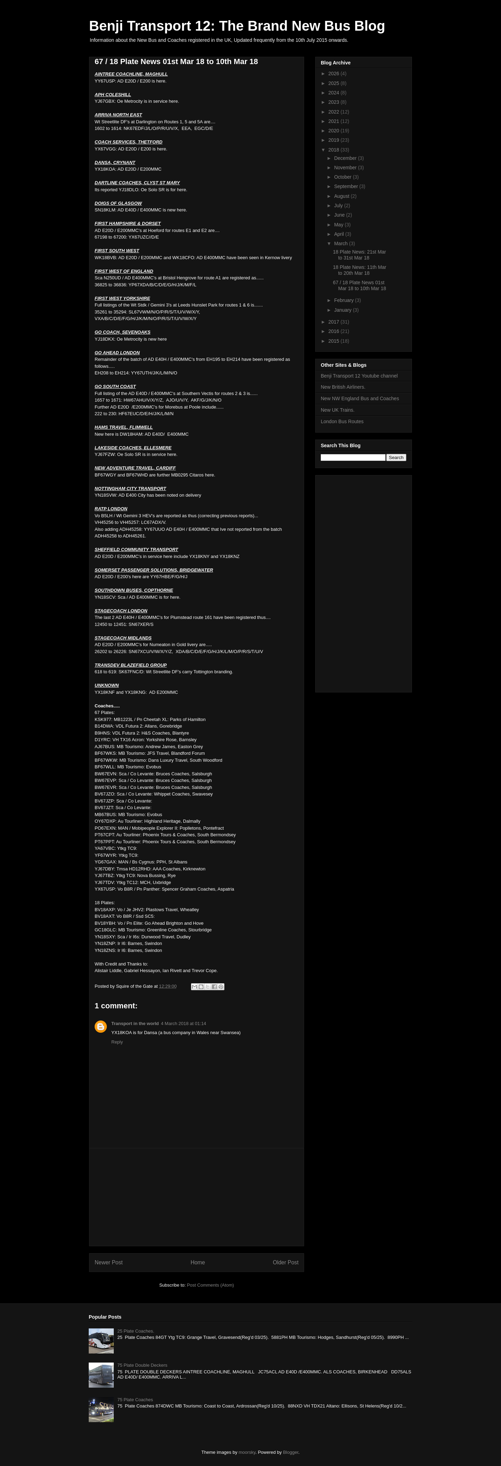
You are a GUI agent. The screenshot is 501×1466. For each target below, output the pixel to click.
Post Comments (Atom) (210, 1285)
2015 (334, 341)
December (346, 158)
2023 (334, 102)
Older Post (286, 1262)
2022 (334, 112)
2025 (334, 83)
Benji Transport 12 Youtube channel (359, 376)
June (340, 215)
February (344, 300)
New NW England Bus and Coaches (360, 398)
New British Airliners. (343, 387)
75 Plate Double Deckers (142, 1365)
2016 (334, 331)
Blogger (290, 1452)
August (342, 196)
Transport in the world (135, 1023)
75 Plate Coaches (135, 1399)
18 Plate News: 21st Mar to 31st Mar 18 (359, 255)
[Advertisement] (196, 1197)
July (339, 205)
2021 (334, 121)
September (346, 186)
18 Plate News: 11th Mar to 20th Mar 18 (359, 270)
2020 (334, 130)
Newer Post (109, 1262)
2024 (334, 92)
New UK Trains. (338, 410)
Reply (117, 1042)
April (339, 234)
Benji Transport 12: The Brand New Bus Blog (237, 25)
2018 (334, 150)
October (343, 177)
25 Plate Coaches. (135, 1331)
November (346, 167)
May (339, 224)
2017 (334, 322)
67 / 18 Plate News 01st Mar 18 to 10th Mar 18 (359, 285)
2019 (334, 140)
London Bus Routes (342, 421)
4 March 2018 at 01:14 (183, 1023)
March (341, 243)
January (343, 310)
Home (198, 1262)
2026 (334, 73)
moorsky (247, 1452)
